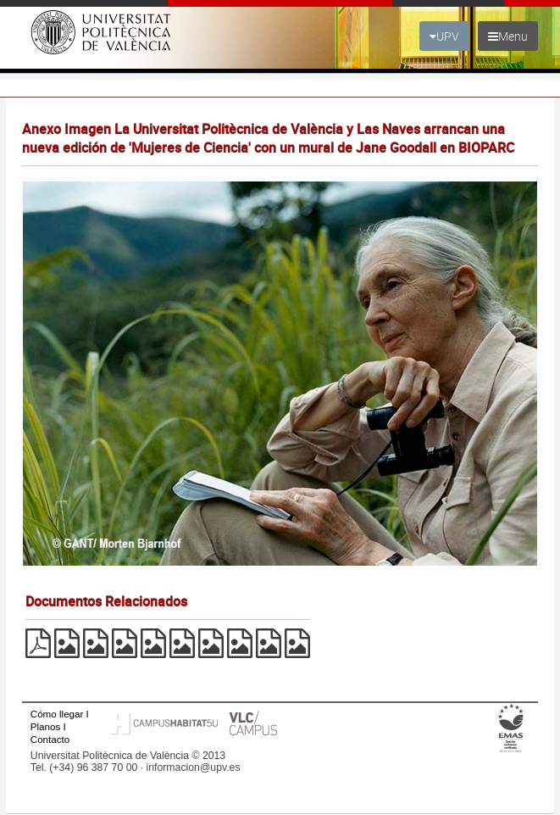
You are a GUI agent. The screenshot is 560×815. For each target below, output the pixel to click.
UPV (444, 36)
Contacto (49, 739)
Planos (45, 726)
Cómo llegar (57, 713)
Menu (508, 36)
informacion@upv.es (194, 767)
